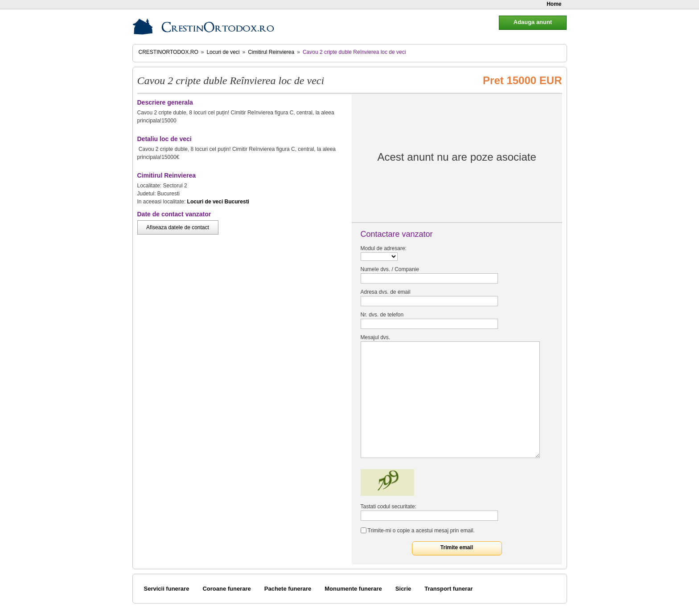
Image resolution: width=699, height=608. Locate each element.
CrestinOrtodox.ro (168, 52)
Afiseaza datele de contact (177, 227)
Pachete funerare (288, 588)
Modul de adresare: (384, 248)
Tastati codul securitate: (388, 506)
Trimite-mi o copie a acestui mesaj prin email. (421, 530)
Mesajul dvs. (376, 337)
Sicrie (403, 588)
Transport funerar (448, 588)
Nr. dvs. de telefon (382, 315)
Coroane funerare (226, 588)
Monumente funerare (353, 588)
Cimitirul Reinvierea (271, 52)
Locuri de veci (222, 52)
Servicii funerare (166, 588)
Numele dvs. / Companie (390, 269)
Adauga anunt (533, 22)
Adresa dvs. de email (386, 292)
